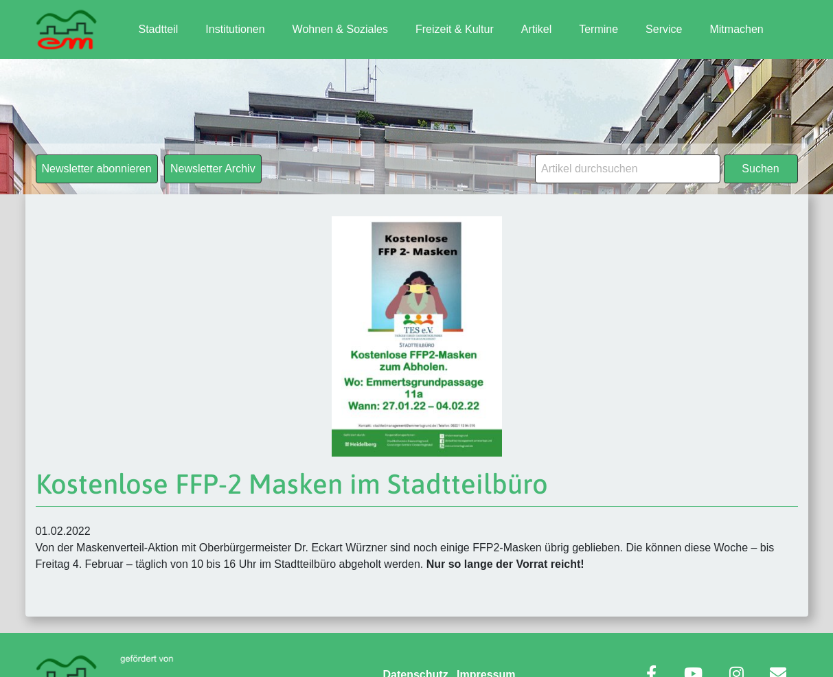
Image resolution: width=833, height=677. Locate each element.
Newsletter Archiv (212, 168)
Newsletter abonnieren (97, 168)
